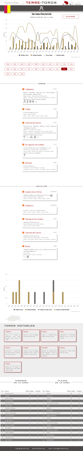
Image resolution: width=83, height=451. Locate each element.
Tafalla (27, 109)
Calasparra (29, 205)
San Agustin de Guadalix (34, 145)
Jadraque (28, 163)
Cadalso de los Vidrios (33, 192)
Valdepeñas (29, 89)
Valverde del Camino (33, 123)
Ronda (27, 246)
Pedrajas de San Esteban (34, 219)
